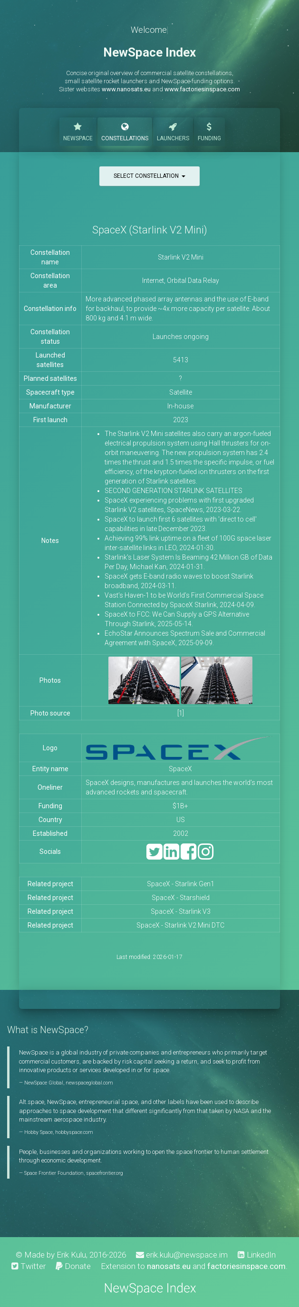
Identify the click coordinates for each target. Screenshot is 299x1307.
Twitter (28, 1266)
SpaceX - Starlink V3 (181, 911)
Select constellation (149, 176)
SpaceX (180, 769)
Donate (73, 1266)
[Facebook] (188, 856)
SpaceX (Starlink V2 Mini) (149, 230)
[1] (180, 713)
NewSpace (78, 131)
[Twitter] (154, 856)
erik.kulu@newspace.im (182, 1254)
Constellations (124, 131)
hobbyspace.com (74, 1132)
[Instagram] (205, 856)
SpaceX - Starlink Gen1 (180, 884)
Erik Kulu (71, 1254)
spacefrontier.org (104, 1173)
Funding (209, 131)
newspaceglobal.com (89, 1083)
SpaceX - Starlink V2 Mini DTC (180, 925)
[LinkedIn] (171, 856)
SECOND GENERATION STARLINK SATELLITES (173, 490)
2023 (180, 420)
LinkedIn (257, 1254)
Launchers (173, 131)
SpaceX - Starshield (181, 897)
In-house (180, 406)
